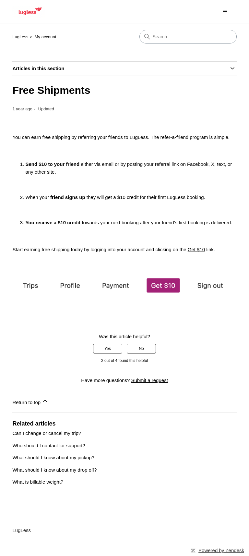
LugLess (20, 36)
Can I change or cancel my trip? (46, 433)
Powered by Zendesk (221, 550)
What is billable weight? (37, 482)
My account (45, 36)
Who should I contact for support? (48, 445)
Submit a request (149, 380)
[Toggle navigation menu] (225, 11)
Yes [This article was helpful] (107, 348)
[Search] (188, 36)
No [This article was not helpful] (141, 348)
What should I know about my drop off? (54, 470)
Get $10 (196, 249)
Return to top (30, 401)
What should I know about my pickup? (53, 457)
